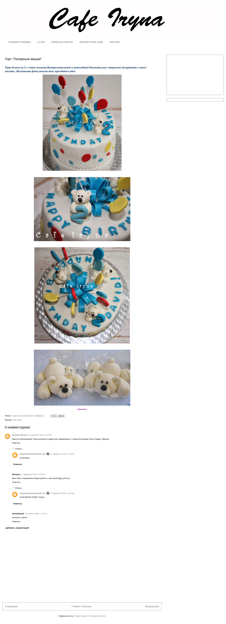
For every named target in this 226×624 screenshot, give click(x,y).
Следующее (11, 606)
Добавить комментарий (17, 528)
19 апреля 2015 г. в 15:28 (36, 513)
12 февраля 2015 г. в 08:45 (33, 474)
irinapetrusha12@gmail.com (32, 454)
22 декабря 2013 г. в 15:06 (40, 435)
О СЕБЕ (41, 42)
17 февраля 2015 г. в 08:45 (62, 454)
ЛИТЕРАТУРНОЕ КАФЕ (91, 42)
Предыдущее (152, 606)
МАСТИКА (17, 420)
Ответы (18, 449)
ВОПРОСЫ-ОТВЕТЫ (62, 42)
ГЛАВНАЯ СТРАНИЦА (19, 42)
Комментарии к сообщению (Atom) (90, 616)
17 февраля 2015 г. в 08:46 (62, 493)
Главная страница (81, 606)
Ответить (16, 443)
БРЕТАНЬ (115, 42)
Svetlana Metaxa (19, 435)
